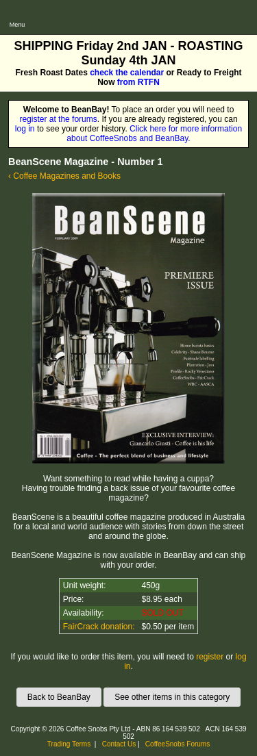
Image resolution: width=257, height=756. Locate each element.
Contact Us (119, 744)
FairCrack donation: (99, 626)
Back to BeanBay (58, 697)
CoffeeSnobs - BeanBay (80, 5)
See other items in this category (172, 697)
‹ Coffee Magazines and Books (64, 176)
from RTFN (138, 82)
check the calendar (127, 72)
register (209, 657)
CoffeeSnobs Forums (177, 744)
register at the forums (58, 119)
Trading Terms (68, 744)
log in (25, 129)
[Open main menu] (17, 17)
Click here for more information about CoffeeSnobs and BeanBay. (154, 133)
